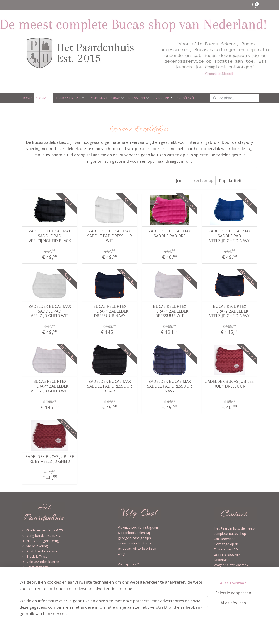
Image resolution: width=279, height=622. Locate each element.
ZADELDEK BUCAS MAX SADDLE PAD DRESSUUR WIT (109, 236)
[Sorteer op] (234, 180)
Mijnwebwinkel (188, 614)
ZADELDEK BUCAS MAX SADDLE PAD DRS (169, 233)
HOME (26, 98)
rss (133, 614)
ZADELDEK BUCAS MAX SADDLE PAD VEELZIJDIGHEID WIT (50, 311)
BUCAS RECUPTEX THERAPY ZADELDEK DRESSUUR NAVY (109, 311)
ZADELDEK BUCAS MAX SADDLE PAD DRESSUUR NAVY (169, 386)
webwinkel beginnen (150, 614)
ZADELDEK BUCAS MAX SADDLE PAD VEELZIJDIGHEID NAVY (229, 236)
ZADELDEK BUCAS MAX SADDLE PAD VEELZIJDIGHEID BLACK (50, 236)
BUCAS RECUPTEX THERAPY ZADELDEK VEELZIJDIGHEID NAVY (229, 311)
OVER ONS (163, 98)
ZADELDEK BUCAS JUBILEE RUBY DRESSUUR (229, 383)
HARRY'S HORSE (69, 98)
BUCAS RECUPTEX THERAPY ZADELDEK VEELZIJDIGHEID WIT (49, 386)
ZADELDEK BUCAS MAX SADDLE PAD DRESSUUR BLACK (109, 386)
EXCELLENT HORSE (106, 98)
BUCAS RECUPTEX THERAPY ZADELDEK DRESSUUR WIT (169, 311)
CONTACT (186, 98)
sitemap (124, 614)
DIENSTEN (138, 98)
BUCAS (43, 98)
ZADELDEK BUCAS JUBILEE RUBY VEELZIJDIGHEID (49, 459)
